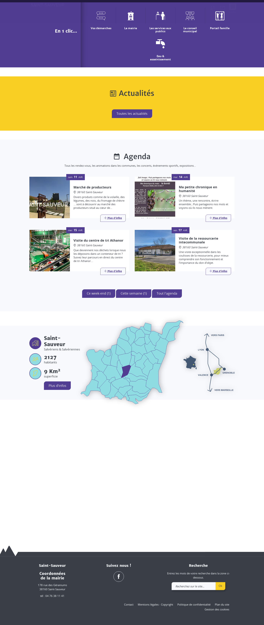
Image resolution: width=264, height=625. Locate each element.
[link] (222, 8)
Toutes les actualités (132, 241)
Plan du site (222, 604)
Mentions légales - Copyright (155, 604)
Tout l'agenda (167, 421)
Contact (128, 604)
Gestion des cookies (217, 609)
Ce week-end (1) (99, 421)
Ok (220, 586)
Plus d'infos (57, 513)
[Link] (113, 346)
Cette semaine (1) (134, 421)
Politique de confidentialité (194, 604)
